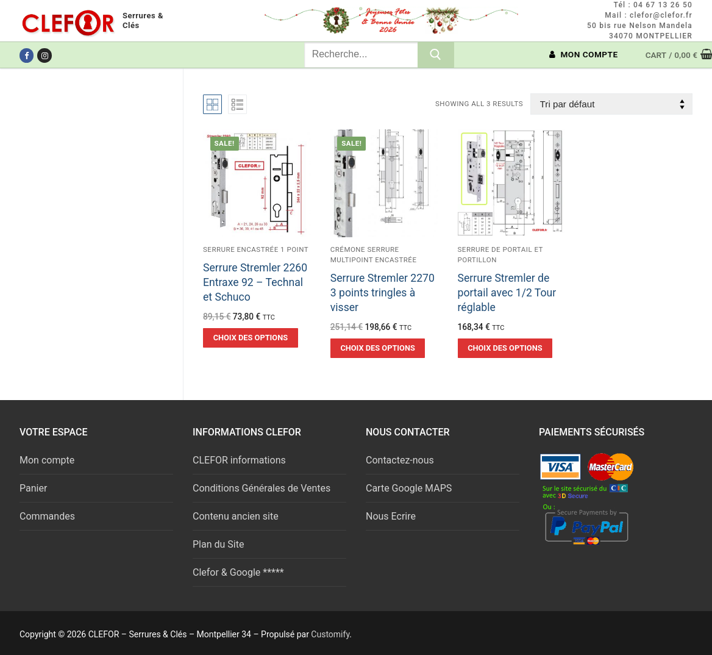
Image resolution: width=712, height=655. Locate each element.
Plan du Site (218, 544)
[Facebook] (27, 55)
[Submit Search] (436, 55)
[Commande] (611, 104)
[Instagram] (44, 55)
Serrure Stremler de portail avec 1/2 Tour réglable (507, 292)
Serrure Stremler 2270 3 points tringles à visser (382, 292)
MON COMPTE (583, 54)
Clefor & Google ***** (238, 572)
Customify (330, 634)
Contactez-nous (400, 460)
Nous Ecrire (391, 516)
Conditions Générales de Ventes (261, 488)
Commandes (47, 516)
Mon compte (47, 460)
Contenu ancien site (236, 516)
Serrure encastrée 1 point (255, 249)
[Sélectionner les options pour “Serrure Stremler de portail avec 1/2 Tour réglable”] (505, 348)
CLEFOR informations (239, 460)
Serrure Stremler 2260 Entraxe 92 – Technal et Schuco (255, 282)
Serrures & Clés (143, 20)
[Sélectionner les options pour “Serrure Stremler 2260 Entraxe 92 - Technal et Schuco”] (250, 338)
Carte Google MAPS (409, 488)
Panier (33, 488)
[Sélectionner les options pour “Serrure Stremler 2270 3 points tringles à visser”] (377, 348)
